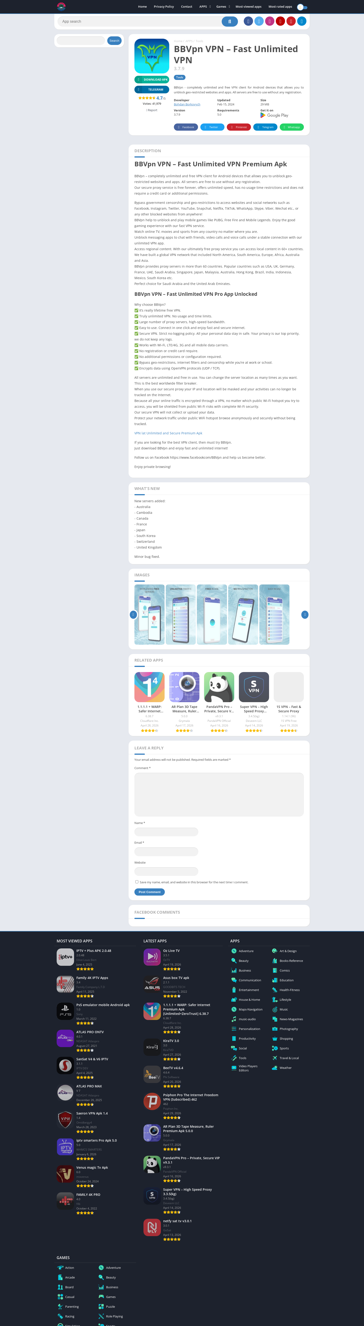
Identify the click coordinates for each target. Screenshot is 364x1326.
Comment (142, 769)
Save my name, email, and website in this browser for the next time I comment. (194, 884)
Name (139, 824)
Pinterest (238, 129)
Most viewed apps (248, 7)
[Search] (147, 22)
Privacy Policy (164, 7)
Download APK (151, 81)
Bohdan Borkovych (187, 106)
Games (221, 7)
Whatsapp (291, 129)
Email (139, 844)
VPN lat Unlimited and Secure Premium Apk (168, 435)
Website (140, 864)
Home (142, 7)
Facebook (185, 129)
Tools (199, 43)
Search (114, 42)
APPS (203, 7)
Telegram (264, 129)
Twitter (210, 129)
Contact (186, 7)
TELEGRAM (148, 91)
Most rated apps (280, 7)
